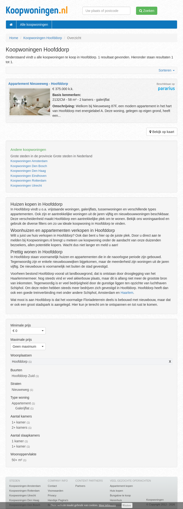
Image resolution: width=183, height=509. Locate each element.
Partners (80, 485)
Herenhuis (116, 500)
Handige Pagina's (58, 500)
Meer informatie (107, 505)
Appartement (21, 403)
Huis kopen (116, 490)
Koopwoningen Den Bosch (28, 166)
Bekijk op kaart (161, 132)
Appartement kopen (121, 485)
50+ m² (17, 460)
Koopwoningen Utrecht (26, 185)
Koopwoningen (155, 499)
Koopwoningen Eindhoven (28, 176)
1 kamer (18, 441)
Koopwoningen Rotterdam (28, 180)
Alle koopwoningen (34, 24)
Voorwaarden (55, 490)
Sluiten (127, 505)
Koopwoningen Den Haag (28, 171)
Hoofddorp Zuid (23, 376)
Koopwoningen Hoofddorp (42, 38)
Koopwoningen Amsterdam (28, 161)
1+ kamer (19, 422)
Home (13, 38)
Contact (52, 485)
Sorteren (166, 70)
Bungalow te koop (120, 495)
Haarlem (127, 293)
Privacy (52, 495)
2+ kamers (19, 427)
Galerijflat (22, 408)
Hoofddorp (19, 361)
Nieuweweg (20, 390)
